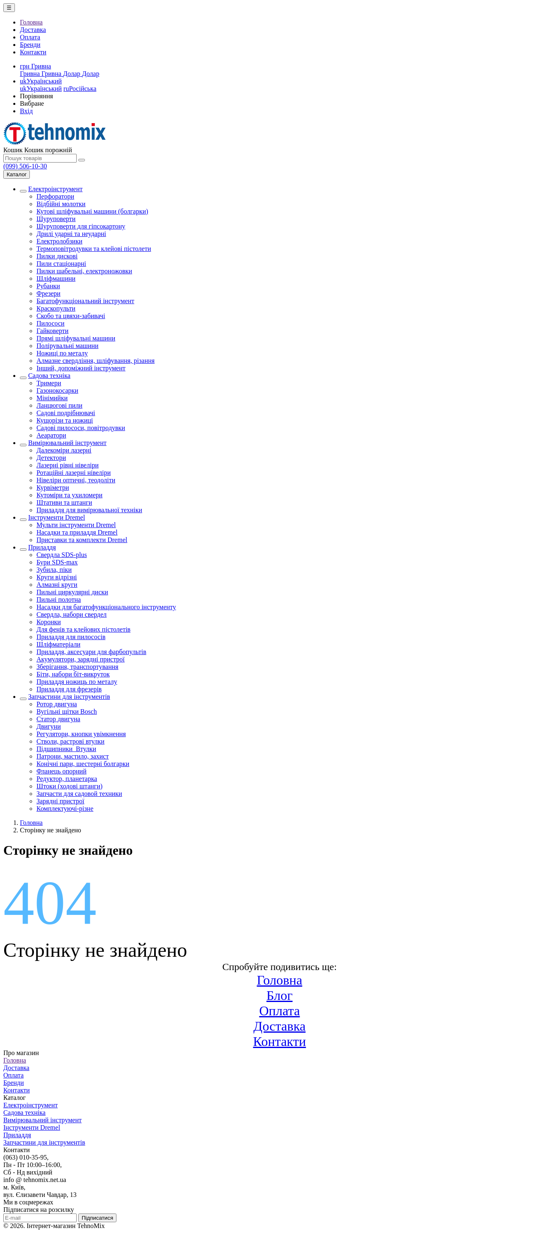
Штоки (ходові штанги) (69, 786)
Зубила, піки (54, 569)
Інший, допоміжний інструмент (81, 368)
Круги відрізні (56, 577)
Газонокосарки (57, 390)
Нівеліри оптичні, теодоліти (75, 480)
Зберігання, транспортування (77, 666)
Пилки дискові (56, 256)
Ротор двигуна (56, 704)
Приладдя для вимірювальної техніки (89, 509)
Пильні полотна (58, 599)
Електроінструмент (55, 188)
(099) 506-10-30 (25, 166)
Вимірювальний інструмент (67, 442)
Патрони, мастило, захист (72, 756)
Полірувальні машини (67, 345)
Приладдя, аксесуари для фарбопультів (91, 651)
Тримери (48, 383)
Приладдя (42, 547)
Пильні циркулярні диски (72, 592)
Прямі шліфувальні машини (75, 338)
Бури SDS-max (57, 562)
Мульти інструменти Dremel (76, 524)
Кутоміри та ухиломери (69, 495)
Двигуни (48, 726)
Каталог (17, 174)
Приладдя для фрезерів (69, 689)
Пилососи (50, 323)
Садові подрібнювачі (65, 412)
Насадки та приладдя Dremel (77, 532)
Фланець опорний (61, 771)
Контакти (33, 52)
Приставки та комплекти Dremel (81, 539)
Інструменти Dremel (56, 517)
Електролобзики (59, 241)
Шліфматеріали (58, 644)
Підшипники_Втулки (66, 748)
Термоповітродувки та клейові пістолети (93, 248)
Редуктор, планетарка (66, 778)
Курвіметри (52, 487)
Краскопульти (55, 308)
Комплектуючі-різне (64, 808)
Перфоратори (55, 196)
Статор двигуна (58, 718)
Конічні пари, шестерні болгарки (82, 763)
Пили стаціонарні (61, 263)
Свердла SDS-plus (61, 554)
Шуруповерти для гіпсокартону (80, 226)
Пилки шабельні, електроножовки (84, 271)
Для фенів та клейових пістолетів (83, 629)
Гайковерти (52, 330)
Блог (279, 995)
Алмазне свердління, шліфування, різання (95, 360)
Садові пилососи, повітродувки (80, 427)
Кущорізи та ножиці (64, 420)
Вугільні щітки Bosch (66, 711)
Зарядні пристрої (60, 801)
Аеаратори (51, 435)
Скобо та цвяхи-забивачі (70, 315)
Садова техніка (49, 375)
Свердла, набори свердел (71, 614)
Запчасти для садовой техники (79, 793)
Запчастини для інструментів (69, 696)
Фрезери (48, 293)
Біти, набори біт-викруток (73, 674)
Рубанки (48, 285)
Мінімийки (52, 397)
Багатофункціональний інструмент (85, 300)
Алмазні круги (56, 584)
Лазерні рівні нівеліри (67, 465)
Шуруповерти (55, 218)
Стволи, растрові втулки (70, 741)
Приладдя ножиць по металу (76, 681)
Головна (31, 22)
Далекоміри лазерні (64, 450)
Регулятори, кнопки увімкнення (81, 733)
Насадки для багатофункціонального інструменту (106, 606)
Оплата (30, 37)
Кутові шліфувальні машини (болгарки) (92, 211)
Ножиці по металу (62, 353)
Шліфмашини (55, 278)
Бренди (30, 44)
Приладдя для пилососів (70, 636)
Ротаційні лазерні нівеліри (73, 472)
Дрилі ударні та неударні (71, 233)
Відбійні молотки (60, 203)
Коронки (48, 621)
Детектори (51, 457)
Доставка (33, 29)
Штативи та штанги (64, 502)
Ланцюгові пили (59, 405)
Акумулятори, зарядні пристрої (80, 659)
